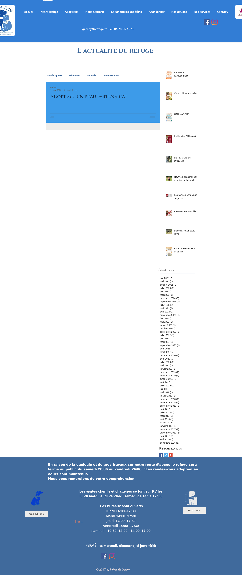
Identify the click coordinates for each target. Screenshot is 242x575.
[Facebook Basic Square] (161, 455)
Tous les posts (54, 75)
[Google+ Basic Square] (171, 455)
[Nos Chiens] (36, 514)
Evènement (75, 75)
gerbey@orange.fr (94, 29)
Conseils (91, 75)
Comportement (111, 75)
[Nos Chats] (194, 510)
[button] (50, 12)
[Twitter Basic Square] (166, 455)
